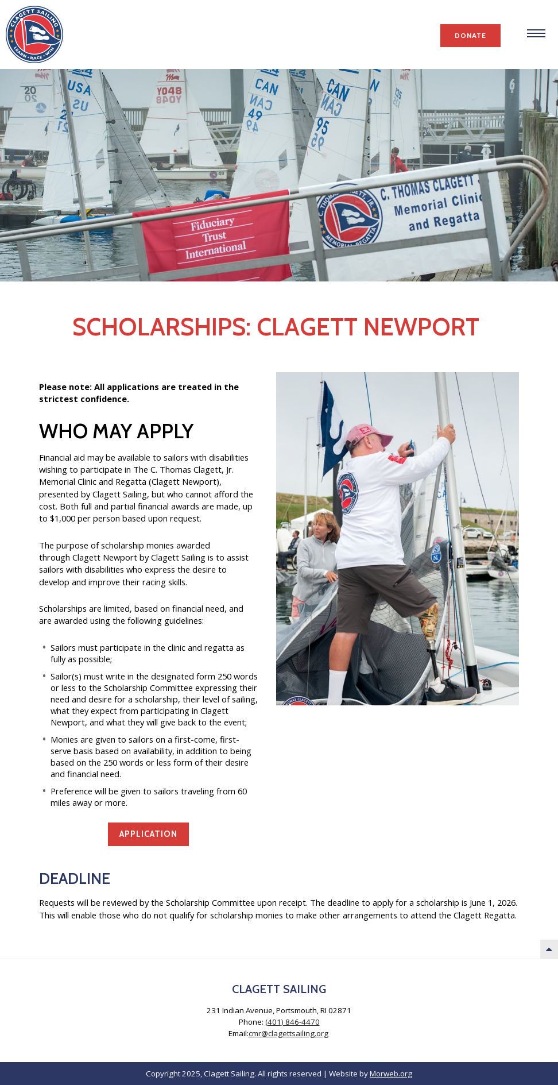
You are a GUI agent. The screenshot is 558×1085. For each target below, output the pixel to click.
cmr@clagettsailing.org (288, 1033)
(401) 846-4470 (292, 1022)
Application (148, 834)
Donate (470, 35)
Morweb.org (391, 1073)
